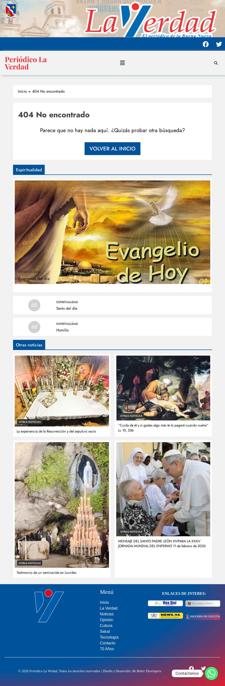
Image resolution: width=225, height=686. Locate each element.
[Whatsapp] (211, 673)
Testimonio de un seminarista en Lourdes (46, 572)
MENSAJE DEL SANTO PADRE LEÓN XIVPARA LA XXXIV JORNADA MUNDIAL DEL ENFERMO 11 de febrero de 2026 (162, 543)
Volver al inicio (112, 148)
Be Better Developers (146, 671)
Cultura (106, 626)
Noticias (107, 614)
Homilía (62, 330)
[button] (122, 62)
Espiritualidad (29, 272)
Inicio (104, 602)
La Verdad (108, 608)
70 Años (107, 649)
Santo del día (66, 308)
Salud (105, 631)
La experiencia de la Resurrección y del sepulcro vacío (56, 431)
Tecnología (109, 637)
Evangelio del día (34, 279)
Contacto (107, 643)
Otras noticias (30, 422)
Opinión (106, 620)
